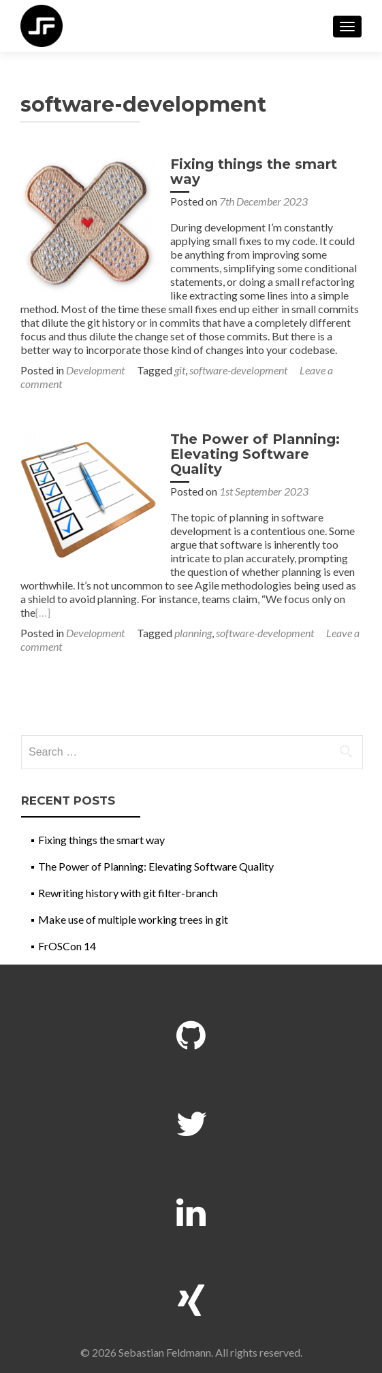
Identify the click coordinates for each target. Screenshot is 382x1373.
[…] (42, 612)
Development (95, 370)
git (179, 370)
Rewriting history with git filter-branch (128, 892)
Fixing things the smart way (253, 171)
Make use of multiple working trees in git (133, 919)
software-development (238, 370)
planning (193, 632)
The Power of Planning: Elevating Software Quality (255, 454)
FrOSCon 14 (67, 945)
